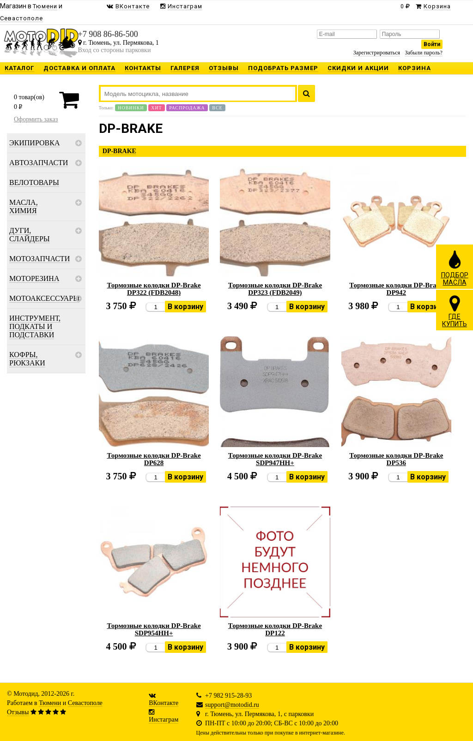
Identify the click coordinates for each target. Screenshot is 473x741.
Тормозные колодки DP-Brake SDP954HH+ (153, 629)
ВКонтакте (163, 702)
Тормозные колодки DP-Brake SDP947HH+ (275, 459)
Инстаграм (163, 719)
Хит (156, 107)
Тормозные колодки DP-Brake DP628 (153, 459)
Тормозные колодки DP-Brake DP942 (396, 288)
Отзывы (18, 712)
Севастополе (85, 702)
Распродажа (187, 107)
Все (217, 107)
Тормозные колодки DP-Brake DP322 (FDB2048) (153, 288)
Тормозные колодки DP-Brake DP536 (396, 459)
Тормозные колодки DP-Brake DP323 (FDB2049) (275, 288)
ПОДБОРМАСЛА (454, 267)
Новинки (131, 107)
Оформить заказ (36, 119)
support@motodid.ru (232, 704)
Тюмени (50, 702)
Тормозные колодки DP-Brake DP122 (275, 629)
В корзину (185, 306)
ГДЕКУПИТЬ (454, 311)
